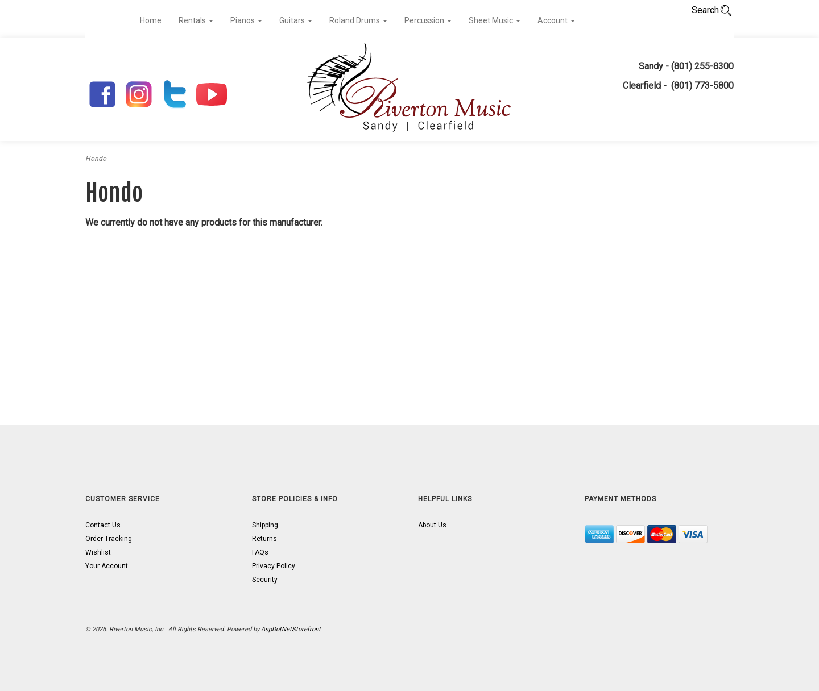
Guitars (295, 20)
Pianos (246, 20)
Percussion (428, 20)
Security (265, 580)
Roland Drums (358, 20)
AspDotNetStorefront (291, 629)
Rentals (196, 20)
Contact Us (103, 525)
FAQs (260, 552)
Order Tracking (108, 539)
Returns (264, 539)
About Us (432, 525)
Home (151, 20)
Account (556, 20)
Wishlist (98, 552)
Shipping (265, 525)
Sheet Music (494, 20)
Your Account (106, 566)
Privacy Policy (273, 566)
